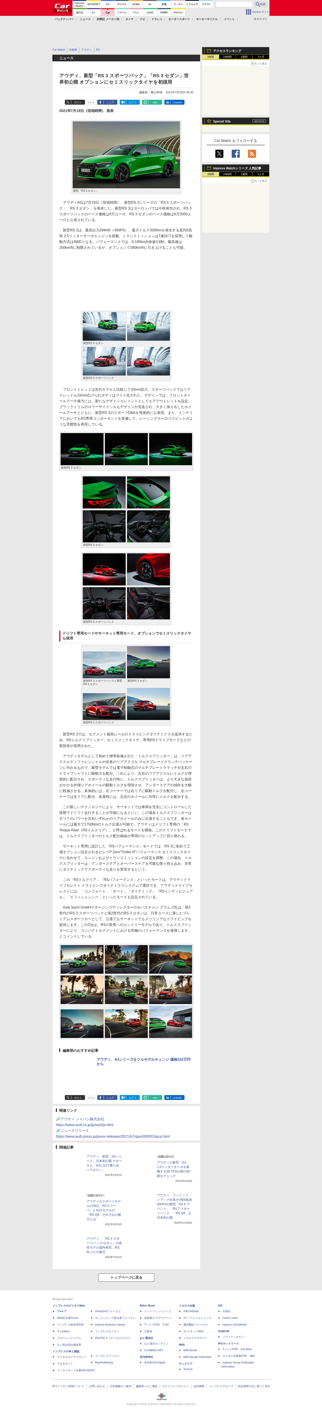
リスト (91, 102)
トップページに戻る (126, 1277)
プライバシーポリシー (175, 1386)
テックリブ (185, 1363)
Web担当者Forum (67, 1318)
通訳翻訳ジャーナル (195, 1324)
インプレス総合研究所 (70, 1324)
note (155, 102)
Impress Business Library (110, 1324)
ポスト (78, 102)
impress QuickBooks (234, 1324)
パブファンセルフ (233, 1336)
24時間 (227, 56)
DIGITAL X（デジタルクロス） (113, 1338)
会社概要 (199, 1386)
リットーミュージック (157, 1311)
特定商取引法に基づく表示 (254, 1386)
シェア (110, 102)
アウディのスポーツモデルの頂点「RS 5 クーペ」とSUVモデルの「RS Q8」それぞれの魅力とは (104, 1210)
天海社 (226, 1311)
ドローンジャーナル (69, 1338)
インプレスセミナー (107, 1331)
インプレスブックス (107, 1355)
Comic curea (229, 1318)
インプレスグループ (221, 1386)
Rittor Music (147, 1305)
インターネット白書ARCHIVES (76, 1370)
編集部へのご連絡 (146, 1386)
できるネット (65, 1363)
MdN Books (190, 1350)
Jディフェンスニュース (197, 1318)
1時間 (210, 56)
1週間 (244, 56)
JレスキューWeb (193, 1331)
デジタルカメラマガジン (72, 1357)
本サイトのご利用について (68, 1386)
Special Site (222, 121)
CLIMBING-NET (153, 1350)
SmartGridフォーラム (108, 1311)
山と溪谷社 (146, 1338)
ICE (220, 1305)
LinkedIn (177, 102)
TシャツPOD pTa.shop (237, 1349)
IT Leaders (63, 1331)
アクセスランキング (227, 51)
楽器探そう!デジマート (158, 1318)
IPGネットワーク (228, 1343)
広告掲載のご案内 (120, 1386)
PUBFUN (223, 1331)
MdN (182, 1344)
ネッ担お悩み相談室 (69, 1344)
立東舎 (148, 1331)
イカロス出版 (187, 1305)
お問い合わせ (97, 1386)
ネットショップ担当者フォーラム (115, 1318)
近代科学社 (146, 1357)
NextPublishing (104, 1362)
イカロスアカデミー (195, 1338)
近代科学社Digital (154, 1362)
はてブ (132, 102)
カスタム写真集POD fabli (238, 1355)
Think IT (62, 1311)
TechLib (188, 1369)
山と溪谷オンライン (156, 1343)
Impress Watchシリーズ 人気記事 (237, 168)
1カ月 (261, 56)
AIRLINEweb (191, 1311)
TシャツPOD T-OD (156, 1324)
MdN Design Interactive (197, 1357)
